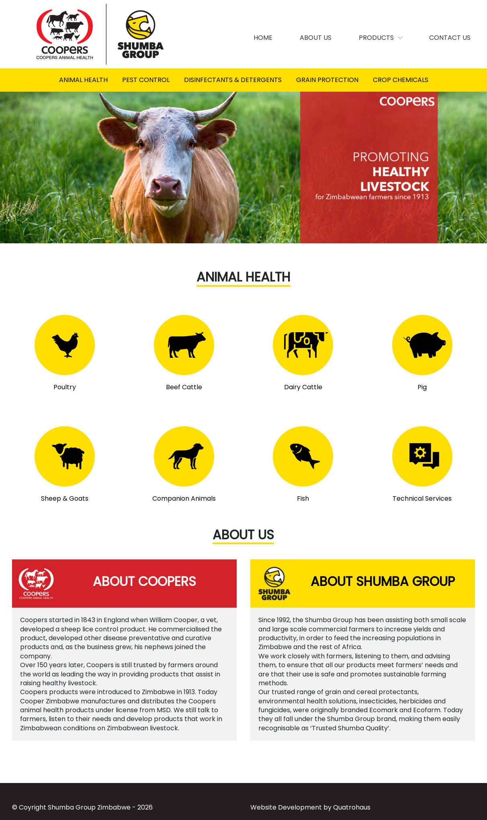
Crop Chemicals (400, 79)
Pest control (146, 79)
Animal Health (83, 79)
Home (263, 37)
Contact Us (450, 37)
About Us (316, 37)
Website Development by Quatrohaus (310, 807)
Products (376, 37)
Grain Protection (327, 79)
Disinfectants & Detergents (233, 79)
